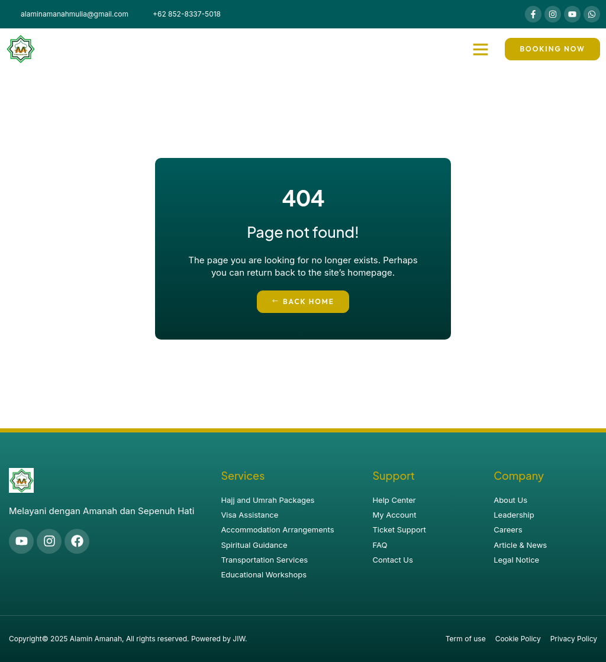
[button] (480, 49)
